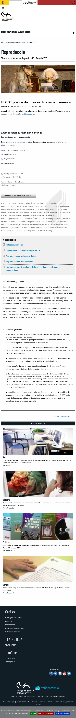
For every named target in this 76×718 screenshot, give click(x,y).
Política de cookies (62, 713)
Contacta (6, 503)
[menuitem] (70, 8)
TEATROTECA (13, 639)
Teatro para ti (10, 662)
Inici (2, 42)
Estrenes (8, 621)
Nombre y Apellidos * (8, 163)
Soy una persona (8, 154)
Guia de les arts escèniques (15, 628)
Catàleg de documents (13, 618)
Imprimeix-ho (65, 416)
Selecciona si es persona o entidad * (13, 150)
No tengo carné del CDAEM (13, 173)
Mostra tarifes (29, 114)
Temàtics (11, 652)
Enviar (57, 416)
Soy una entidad (8, 159)
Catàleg (10, 611)
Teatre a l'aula (10, 658)
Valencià (70, 8)
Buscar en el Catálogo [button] (16, 31)
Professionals (10, 625)
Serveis (8, 42)
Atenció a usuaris (18, 42)
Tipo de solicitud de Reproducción (12, 182)
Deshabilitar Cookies (45, 713)
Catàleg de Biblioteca (13, 632)
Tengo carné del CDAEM (12, 177)
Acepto (33, 713)
